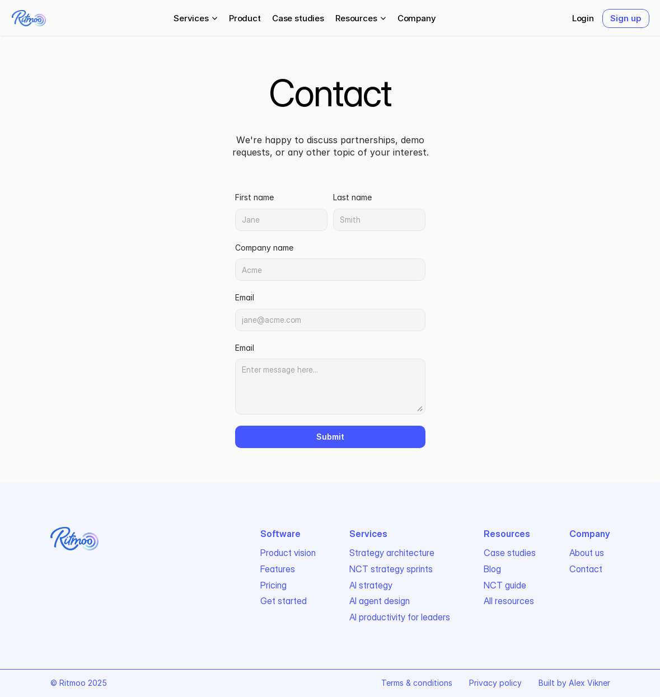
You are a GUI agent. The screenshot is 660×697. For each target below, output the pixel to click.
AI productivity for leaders (399, 617)
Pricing (273, 585)
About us (586, 552)
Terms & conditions (416, 682)
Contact (585, 568)
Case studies (298, 18)
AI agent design (379, 600)
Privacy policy (495, 682)
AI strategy (370, 585)
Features (277, 568)
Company (416, 18)
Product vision (288, 552)
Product (245, 18)
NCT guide (505, 585)
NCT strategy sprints (391, 568)
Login (583, 18)
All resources (509, 600)
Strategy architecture (391, 552)
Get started (283, 600)
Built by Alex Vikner (574, 682)
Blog (492, 568)
